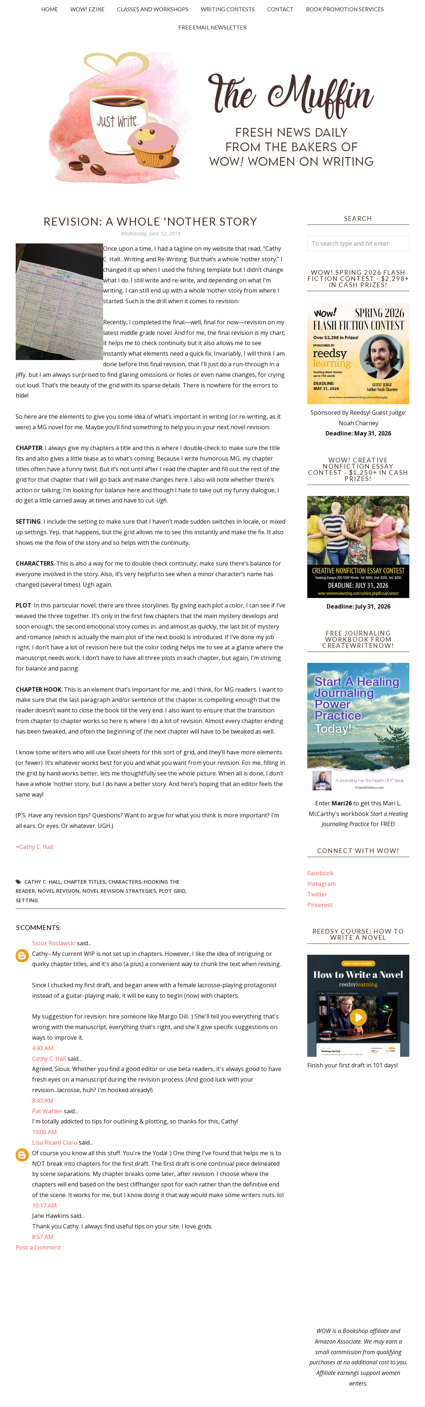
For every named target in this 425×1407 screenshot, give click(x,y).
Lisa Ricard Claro (54, 1142)
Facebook (320, 873)
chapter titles (84, 881)
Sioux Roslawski (53, 943)
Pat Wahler (47, 1111)
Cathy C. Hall (36, 847)
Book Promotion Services (345, 9)
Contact (280, 9)
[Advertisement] (358, 1198)
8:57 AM (43, 1237)
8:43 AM (43, 1101)
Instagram (321, 884)
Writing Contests (228, 9)
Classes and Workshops (152, 9)
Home (49, 9)
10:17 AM (44, 1205)
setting (27, 900)
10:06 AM (44, 1132)
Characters (124, 881)
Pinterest (319, 905)
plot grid (172, 890)
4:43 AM (43, 1048)
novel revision (58, 890)
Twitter (317, 894)
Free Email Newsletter (212, 27)
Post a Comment (38, 1247)
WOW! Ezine (87, 9)
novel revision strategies (119, 890)
